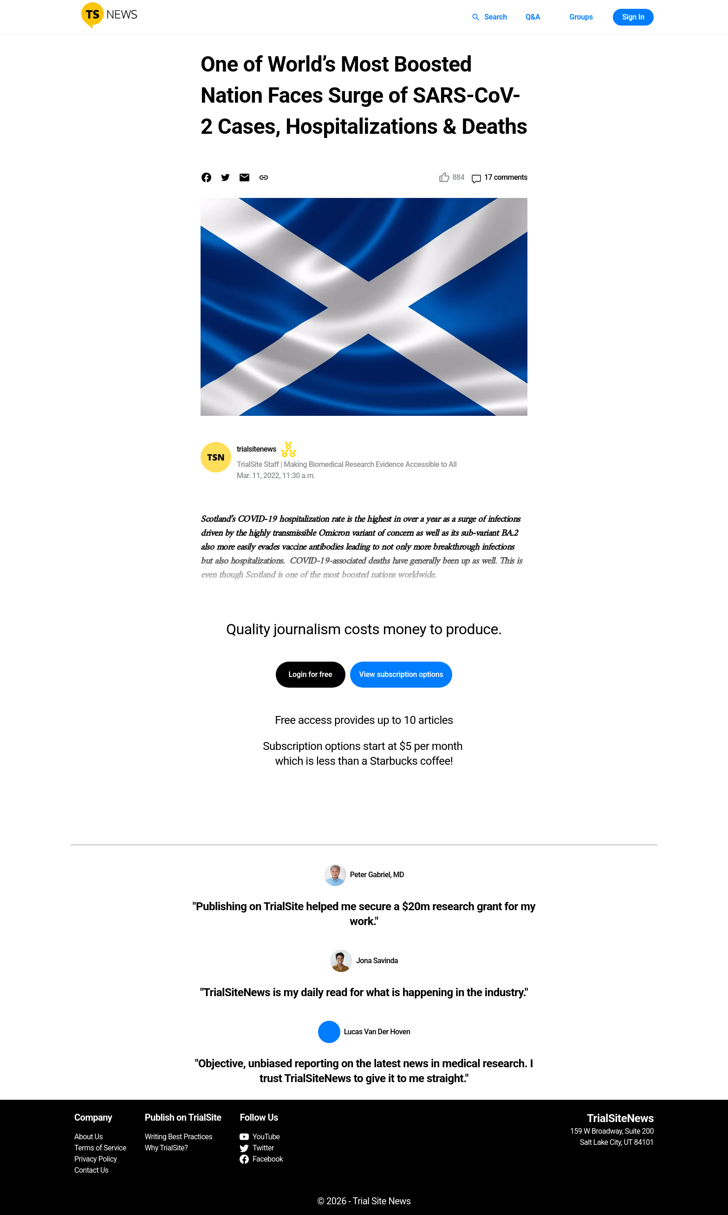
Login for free (310, 675)
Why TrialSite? (166, 1147)
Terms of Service (100, 1147)
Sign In (633, 17)
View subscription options (401, 675)
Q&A (533, 17)
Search (490, 17)
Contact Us (91, 1170)
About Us (88, 1136)
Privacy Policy (95, 1159)
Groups (581, 17)
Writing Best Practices (179, 1136)
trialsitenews (256, 449)
